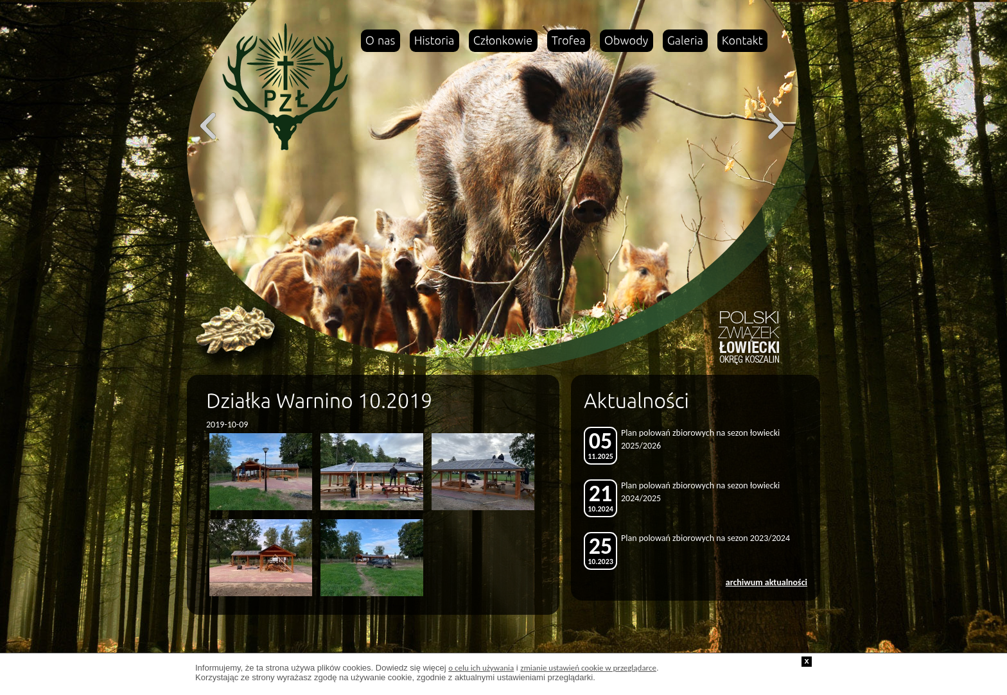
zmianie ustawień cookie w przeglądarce (588, 668)
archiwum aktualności (766, 582)
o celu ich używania (481, 668)
